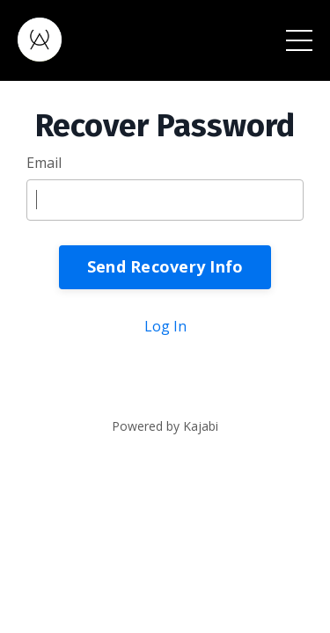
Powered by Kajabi (165, 426)
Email (44, 162)
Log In (165, 326)
